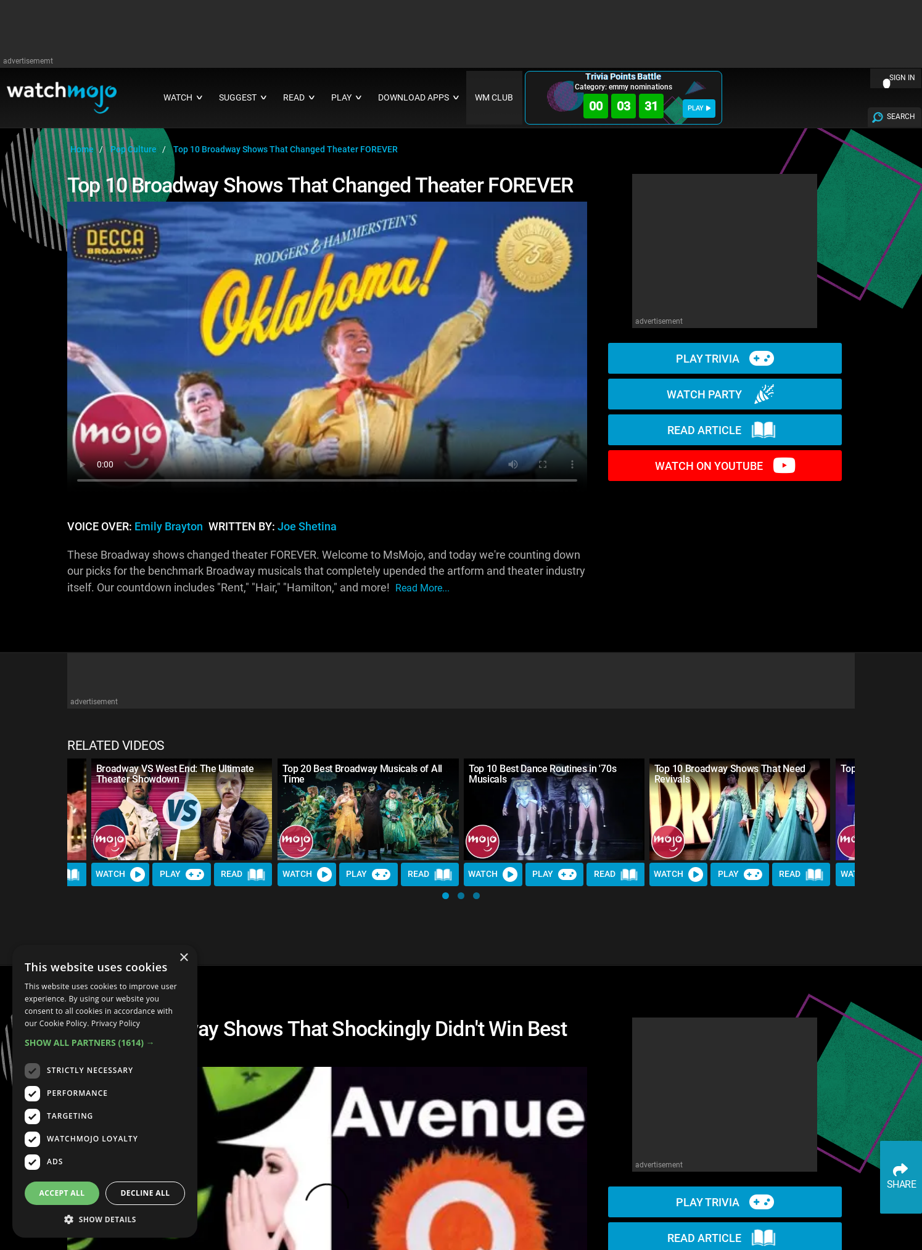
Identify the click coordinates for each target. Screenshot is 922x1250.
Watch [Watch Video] (121, 874)
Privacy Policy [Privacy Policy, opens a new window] (115, 1023)
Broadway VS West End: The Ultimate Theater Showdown (175, 774)
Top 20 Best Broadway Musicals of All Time (362, 774)
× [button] (183, 958)
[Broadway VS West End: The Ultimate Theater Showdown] (182, 809)
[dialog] (104, 1091)
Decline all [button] (145, 1193)
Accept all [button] (62, 1193)
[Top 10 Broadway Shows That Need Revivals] (740, 809)
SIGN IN (902, 77)
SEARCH (901, 116)
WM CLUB (494, 98)
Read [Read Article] (243, 874)
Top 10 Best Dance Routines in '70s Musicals (542, 774)
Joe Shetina (307, 526)
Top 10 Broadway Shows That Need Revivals (729, 774)
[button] (445, 895)
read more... (422, 588)
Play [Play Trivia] (182, 874)
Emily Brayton (168, 526)
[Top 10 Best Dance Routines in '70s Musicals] (554, 809)
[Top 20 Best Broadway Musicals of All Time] (368, 809)
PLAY (699, 108)
